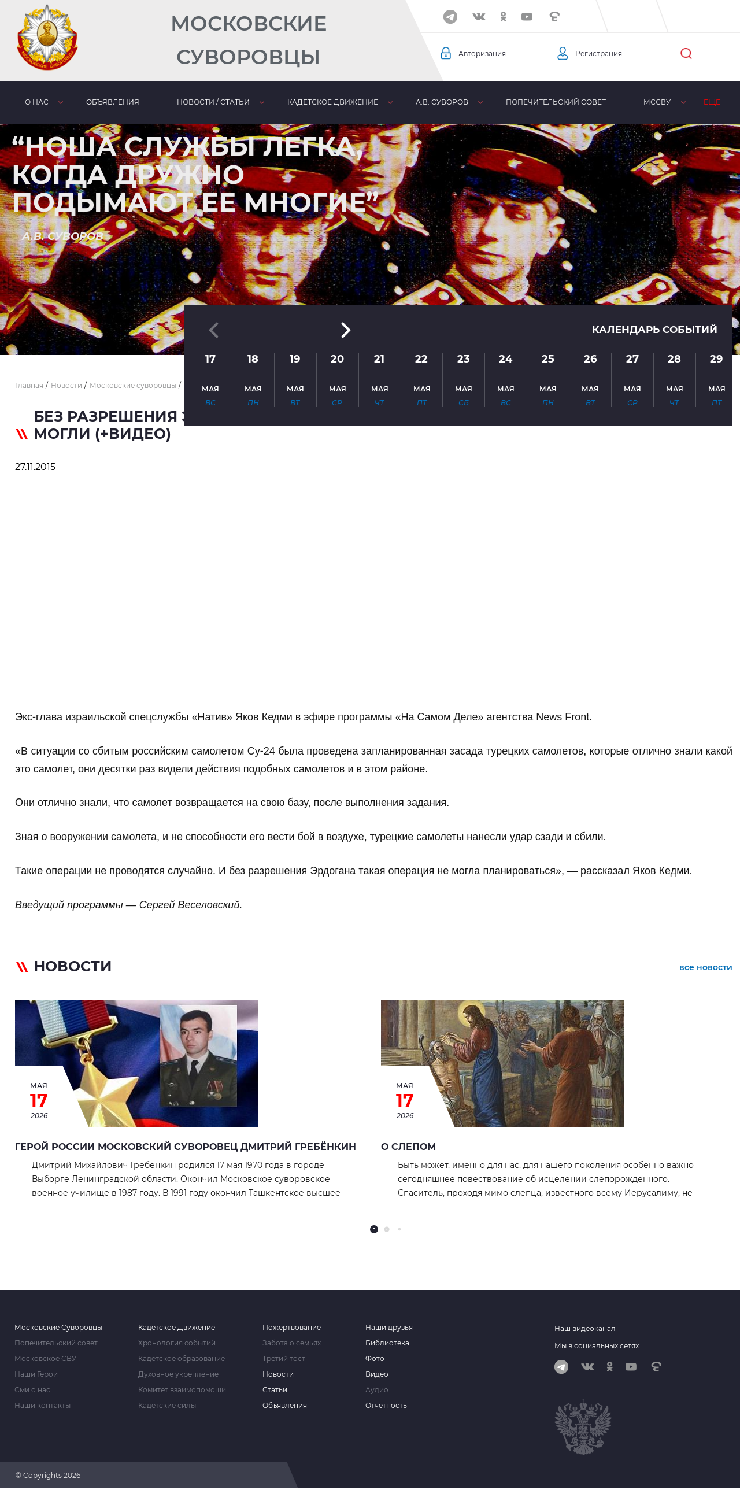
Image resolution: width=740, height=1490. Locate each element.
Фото (374, 1358)
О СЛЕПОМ (408, 1146)
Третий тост (283, 1358)
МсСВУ (656, 102)
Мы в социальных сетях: (597, 1345)
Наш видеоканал (585, 1328)
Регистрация (603, 54)
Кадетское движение (332, 102)
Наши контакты (42, 1405)
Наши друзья (389, 1327)
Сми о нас (32, 1390)
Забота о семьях (291, 1343)
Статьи (274, 1390)
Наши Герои (36, 1374)
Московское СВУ (45, 1358)
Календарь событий (651, 253)
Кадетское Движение (176, 1327)
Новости (278, 1374)
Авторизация (486, 54)
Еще (711, 102)
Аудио (376, 1390)
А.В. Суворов (441, 102)
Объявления (112, 102)
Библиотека (387, 1343)
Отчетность (386, 1405)
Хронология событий (177, 1343)
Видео (376, 1374)
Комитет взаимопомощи (182, 1390)
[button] (370, 327)
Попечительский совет (555, 102)
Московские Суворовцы (249, 40)
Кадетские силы (167, 1405)
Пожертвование (291, 1327)
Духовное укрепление (178, 1374)
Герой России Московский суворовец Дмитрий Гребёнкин (185, 1146)
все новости (705, 968)
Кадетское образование (181, 1358)
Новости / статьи (212, 102)
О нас (36, 102)
